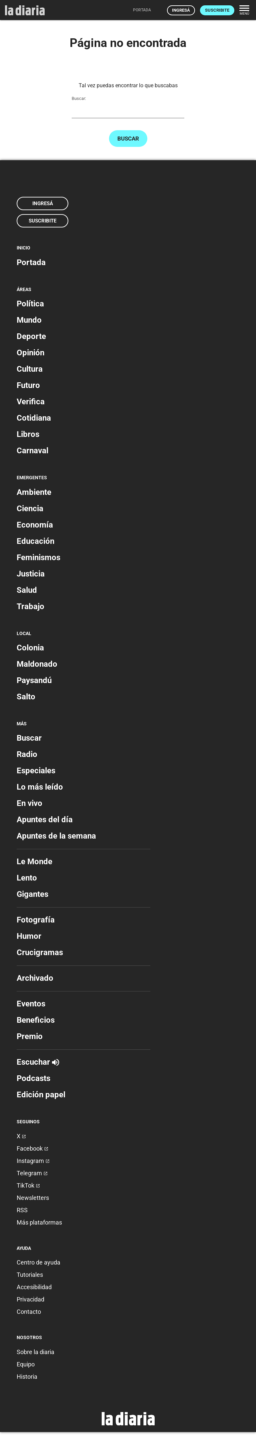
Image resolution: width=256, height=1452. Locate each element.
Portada (31, 262)
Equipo (26, 1364)
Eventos (31, 1003)
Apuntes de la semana (56, 836)
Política (30, 303)
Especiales (36, 770)
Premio (30, 1036)
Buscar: (79, 98)
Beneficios (36, 1020)
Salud (27, 590)
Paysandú (34, 680)
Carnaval (32, 450)
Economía (35, 525)
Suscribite (217, 10)
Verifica (31, 401)
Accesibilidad (34, 1286)
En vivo (29, 803)
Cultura (30, 369)
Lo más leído (40, 787)
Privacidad (30, 1299)
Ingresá (181, 10)
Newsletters (33, 1197)
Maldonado (37, 664)
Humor (29, 936)
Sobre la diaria (35, 1351)
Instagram (33, 1160)
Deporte (31, 336)
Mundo (29, 320)
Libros (28, 434)
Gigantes (32, 894)
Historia (27, 1376)
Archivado (35, 978)
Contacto (29, 1311)
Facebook (32, 1148)
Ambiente (34, 492)
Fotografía (36, 919)
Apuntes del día (45, 819)
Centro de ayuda (38, 1262)
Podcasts (33, 1078)
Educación (35, 541)
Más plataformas (39, 1222)
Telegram (32, 1173)
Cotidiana (34, 418)
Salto (26, 696)
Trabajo (30, 606)
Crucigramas (40, 952)
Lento (27, 878)
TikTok (28, 1185)
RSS (22, 1210)
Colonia (30, 647)
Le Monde (34, 861)
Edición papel (41, 1094)
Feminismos (38, 557)
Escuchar (38, 1062)
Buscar (128, 138)
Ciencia (30, 508)
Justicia (31, 573)
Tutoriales (30, 1274)
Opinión (30, 352)
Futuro (28, 385)
